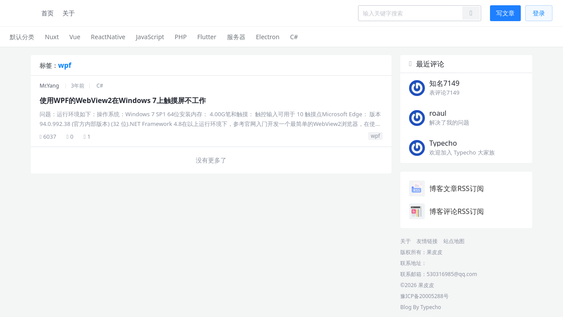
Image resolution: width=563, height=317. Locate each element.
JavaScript (150, 37)
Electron (268, 37)
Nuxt (52, 37)
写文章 (505, 13)
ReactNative (108, 37)
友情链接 (427, 241)
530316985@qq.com (452, 274)
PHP (180, 37)
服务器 (236, 37)
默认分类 (22, 37)
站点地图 (453, 241)
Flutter (206, 37)
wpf (375, 136)
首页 (47, 13)
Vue (74, 37)
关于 (68, 13)
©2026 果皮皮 (417, 285)
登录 (539, 13)
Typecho (430, 307)
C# (294, 37)
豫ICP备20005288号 (424, 296)
